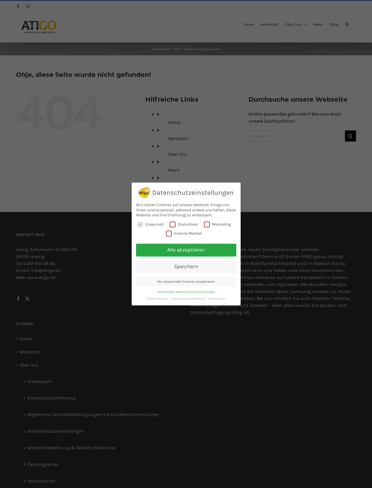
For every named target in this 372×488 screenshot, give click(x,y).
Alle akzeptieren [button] (186, 250)
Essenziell (150, 224)
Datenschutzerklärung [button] (188, 298)
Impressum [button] (217, 298)
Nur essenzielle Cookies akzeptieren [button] (186, 282)
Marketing (217, 224)
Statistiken (184, 224)
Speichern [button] (186, 266)
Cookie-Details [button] (157, 298)
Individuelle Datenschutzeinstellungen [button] (186, 292)
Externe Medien (184, 233)
